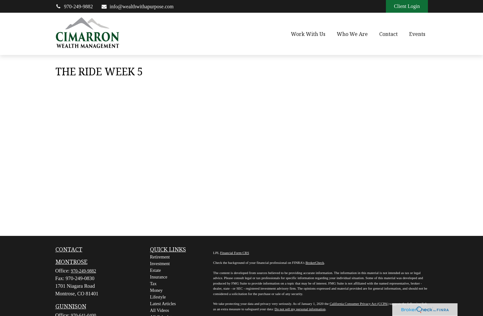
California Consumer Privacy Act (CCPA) (359, 304)
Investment (160, 263)
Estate (155, 270)
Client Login (407, 6)
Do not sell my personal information (299, 309)
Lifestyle (158, 297)
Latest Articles (163, 303)
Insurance (158, 277)
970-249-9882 (74, 6)
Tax (153, 283)
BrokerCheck (314, 262)
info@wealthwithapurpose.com (137, 6)
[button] (308, 34)
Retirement (160, 257)
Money (156, 290)
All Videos (159, 310)
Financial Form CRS (234, 253)
